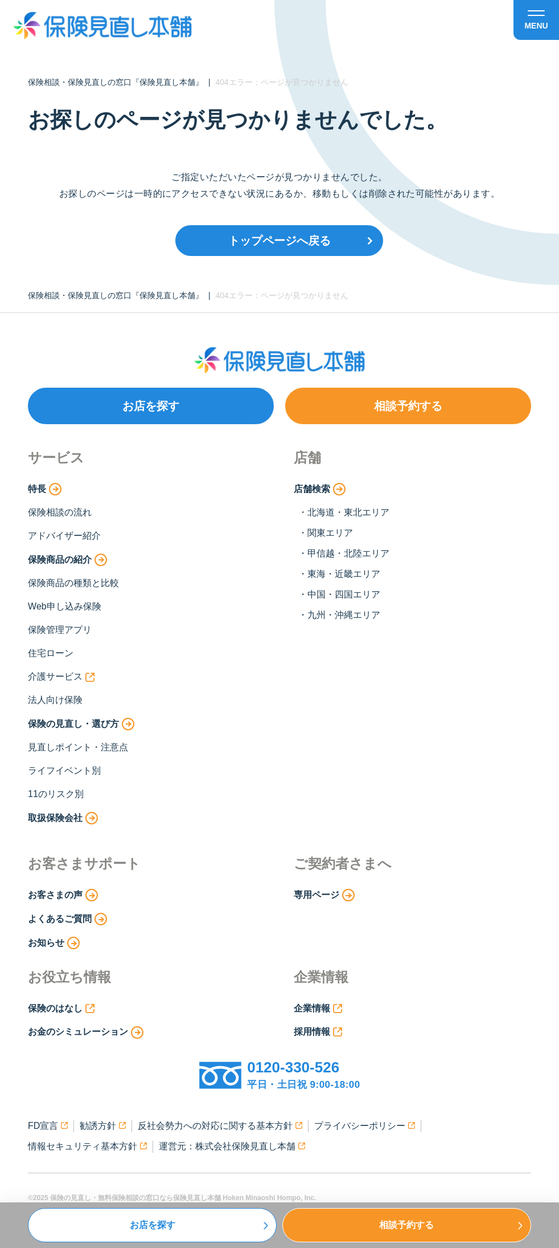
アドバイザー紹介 (64, 535)
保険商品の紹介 (67, 560)
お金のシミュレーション (85, 1032)
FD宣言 (48, 1126)
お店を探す (150, 406)
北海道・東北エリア (348, 512)
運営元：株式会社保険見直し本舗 (232, 1146)
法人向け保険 (55, 700)
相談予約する (408, 406)
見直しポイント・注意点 (78, 747)
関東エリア (330, 533)
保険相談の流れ (60, 512)
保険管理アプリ (60, 630)
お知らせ (54, 943)
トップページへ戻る (279, 240)
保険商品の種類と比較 (73, 583)
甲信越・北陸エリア (348, 553)
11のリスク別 (56, 794)
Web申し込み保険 (64, 606)
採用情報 (318, 1032)
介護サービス (61, 677)
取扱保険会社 (63, 818)
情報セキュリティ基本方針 (87, 1146)
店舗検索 (320, 489)
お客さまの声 (63, 895)
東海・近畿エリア (343, 574)
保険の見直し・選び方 (81, 724)
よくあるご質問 (67, 919)
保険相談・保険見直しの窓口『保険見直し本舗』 (115, 82)
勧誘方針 (103, 1126)
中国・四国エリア (343, 594)
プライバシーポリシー (364, 1126)
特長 (44, 489)
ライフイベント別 (64, 770)
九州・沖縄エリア (343, 615)
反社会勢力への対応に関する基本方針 (220, 1126)
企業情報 (318, 1008)
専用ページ (324, 895)
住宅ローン (50, 653)
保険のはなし (61, 1008)
